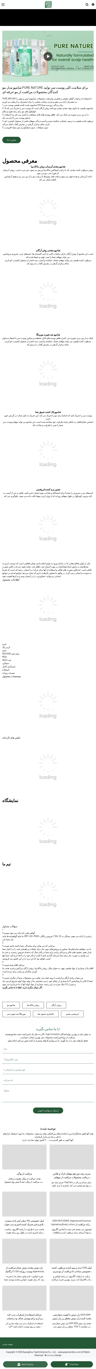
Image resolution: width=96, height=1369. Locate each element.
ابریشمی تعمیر (72, 1014)
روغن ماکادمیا (33, 1005)
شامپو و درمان (30, 21)
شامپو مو (11, 1005)
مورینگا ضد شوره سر (16, 1014)
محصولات (58, 21)
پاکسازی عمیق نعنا (46, 1014)
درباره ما (68, 21)
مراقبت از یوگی (45, 21)
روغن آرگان (56, 1005)
